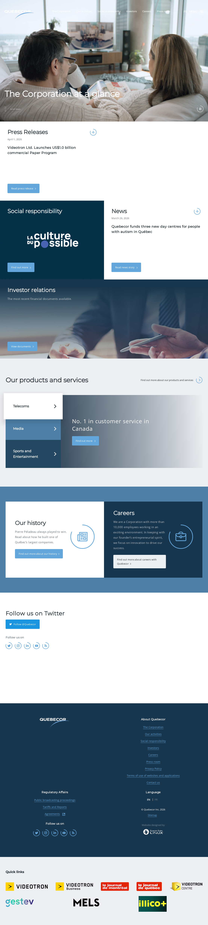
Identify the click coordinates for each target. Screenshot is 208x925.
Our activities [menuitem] (84, 11)
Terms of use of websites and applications (153, 775)
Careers (153, 755)
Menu (196, 11)
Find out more (20, 267)
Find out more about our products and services (171, 380)
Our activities (153, 734)
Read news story (125, 267)
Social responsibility (153, 741)
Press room (153, 761)
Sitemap (152, 815)
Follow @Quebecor (22, 624)
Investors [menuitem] (131, 11)
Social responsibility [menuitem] (108, 11)
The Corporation (153, 727)
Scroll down (12, 109)
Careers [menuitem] (146, 11)
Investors (153, 748)
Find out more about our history (38, 553)
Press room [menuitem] (163, 11)
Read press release (22, 188)
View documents (21, 346)
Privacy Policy (153, 768)
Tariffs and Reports (55, 807)
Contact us (153, 782)
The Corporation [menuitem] (61, 11)
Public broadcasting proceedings (54, 800)
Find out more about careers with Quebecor (137, 561)
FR (185, 11)
